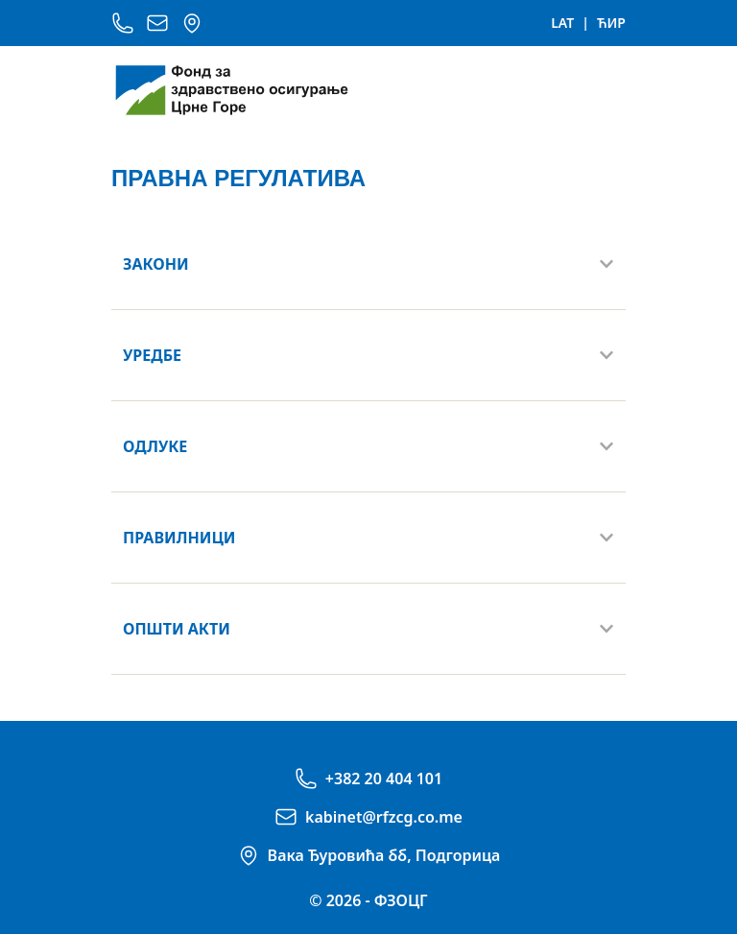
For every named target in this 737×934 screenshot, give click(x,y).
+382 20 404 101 (383, 778)
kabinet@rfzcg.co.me (384, 816)
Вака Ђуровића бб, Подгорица (384, 855)
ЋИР (611, 22)
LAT (562, 22)
